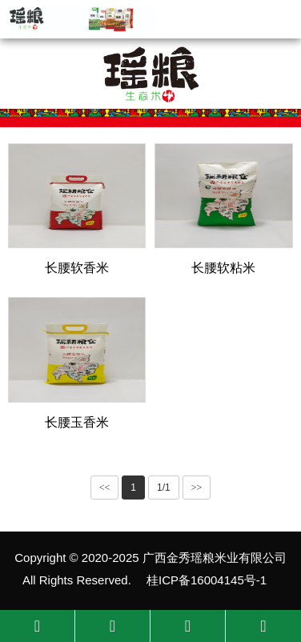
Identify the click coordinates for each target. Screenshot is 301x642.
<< (104, 487)
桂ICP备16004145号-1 (206, 580)
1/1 (164, 487)
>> (197, 487)
